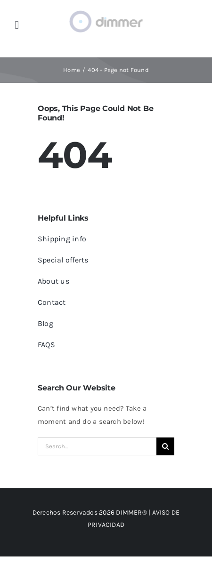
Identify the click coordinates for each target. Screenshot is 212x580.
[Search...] (97, 446)
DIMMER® (131, 512)
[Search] (165, 446)
